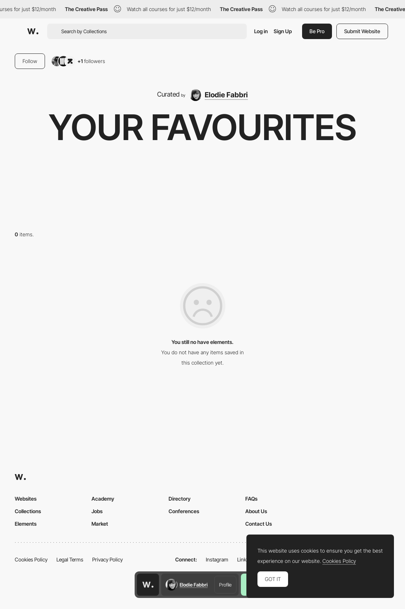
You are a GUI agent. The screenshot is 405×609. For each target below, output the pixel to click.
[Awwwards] (32, 31)
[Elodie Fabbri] (219, 95)
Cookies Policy (31, 559)
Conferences (184, 511)
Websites (26, 498)
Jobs (97, 511)
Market (99, 524)
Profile (225, 585)
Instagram (217, 559)
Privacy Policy (107, 559)
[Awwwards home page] (148, 585)
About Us (256, 511)
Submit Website (362, 31)
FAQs (251, 498)
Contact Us (258, 524)
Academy (102, 498)
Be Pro (317, 31)
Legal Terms (69, 559)
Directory (180, 498)
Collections (28, 511)
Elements (26, 524)
